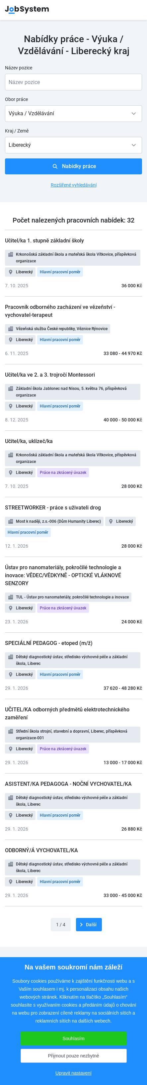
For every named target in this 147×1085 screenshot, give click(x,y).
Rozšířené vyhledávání (74, 185)
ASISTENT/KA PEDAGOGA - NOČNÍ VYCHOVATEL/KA (68, 784)
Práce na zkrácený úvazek (63, 472)
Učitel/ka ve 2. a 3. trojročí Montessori (50, 375)
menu (133, 10)
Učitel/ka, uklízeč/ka (29, 441)
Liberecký (24, 272)
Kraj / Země (17, 131)
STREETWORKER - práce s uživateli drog (53, 507)
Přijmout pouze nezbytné (73, 1055)
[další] (89, 924)
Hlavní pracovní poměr (60, 272)
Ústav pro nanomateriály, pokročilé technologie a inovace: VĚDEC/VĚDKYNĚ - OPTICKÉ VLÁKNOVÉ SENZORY (63, 575)
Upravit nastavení (73, 1073)
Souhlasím (73, 1038)
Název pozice (18, 67)
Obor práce (16, 99)
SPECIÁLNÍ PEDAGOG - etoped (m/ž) (49, 643)
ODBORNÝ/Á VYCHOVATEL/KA (41, 850)
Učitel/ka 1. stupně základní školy (44, 240)
